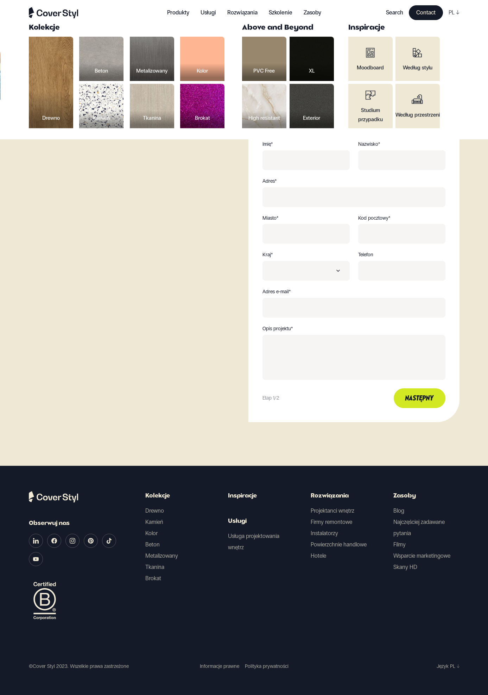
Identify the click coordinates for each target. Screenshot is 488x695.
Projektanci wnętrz (332, 510)
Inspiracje (242, 496)
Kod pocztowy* (374, 218)
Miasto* (270, 218)
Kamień (154, 522)
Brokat (153, 578)
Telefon (365, 255)
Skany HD (405, 567)
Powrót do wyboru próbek (73, 77)
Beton (152, 544)
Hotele (318, 555)
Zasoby (404, 496)
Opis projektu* (277, 329)
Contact (426, 12)
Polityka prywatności (267, 666)
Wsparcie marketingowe (421, 555)
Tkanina (154, 567)
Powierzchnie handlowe (339, 544)
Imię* (267, 144)
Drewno (154, 510)
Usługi (208, 12)
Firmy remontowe (331, 522)
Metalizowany (161, 555)
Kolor (151, 533)
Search (394, 12)
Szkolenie (280, 12)
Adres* (269, 181)
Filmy (399, 544)
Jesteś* (269, 107)
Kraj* (267, 255)
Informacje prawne (219, 666)
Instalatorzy (324, 533)
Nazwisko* (369, 144)
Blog (398, 510)
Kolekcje (157, 496)
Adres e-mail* (276, 292)
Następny (419, 398)
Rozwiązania (330, 496)
